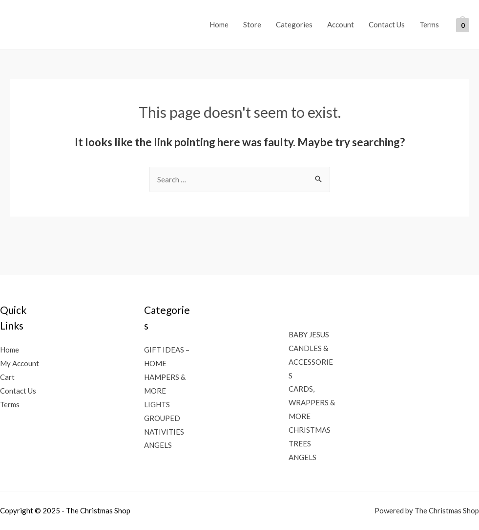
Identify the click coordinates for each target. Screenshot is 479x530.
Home (219, 24)
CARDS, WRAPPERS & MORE (312, 402)
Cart (7, 377)
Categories (294, 24)
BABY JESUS (309, 334)
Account (340, 24)
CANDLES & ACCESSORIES (311, 362)
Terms (429, 24)
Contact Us (387, 24)
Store (252, 24)
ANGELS (158, 445)
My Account (19, 363)
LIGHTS (157, 404)
